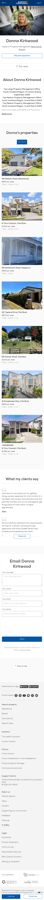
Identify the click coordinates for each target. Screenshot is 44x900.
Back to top (21, 666)
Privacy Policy (25, 650)
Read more (7, 114)
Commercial (7, 719)
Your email (6, 599)
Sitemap (5, 821)
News (4, 801)
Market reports (8, 796)
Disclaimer (6, 838)
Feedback (6, 816)
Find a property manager (13, 763)
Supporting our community (14, 811)
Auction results (8, 742)
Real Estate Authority (11, 852)
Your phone (6, 609)
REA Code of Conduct (11, 857)
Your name (6, 589)
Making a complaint (10, 862)
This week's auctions (11, 737)
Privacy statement (10, 842)
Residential (7, 709)
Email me (33, 896)
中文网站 (5, 825)
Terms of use (7, 847)
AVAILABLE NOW (8, 445)
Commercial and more (12, 768)
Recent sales (7, 723)
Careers (5, 806)
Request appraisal (22, 56)
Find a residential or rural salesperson (19, 759)
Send (22, 639)
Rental (5, 714)
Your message (7, 572)
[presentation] (20, 626)
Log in (39, 3)
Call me (11, 896)
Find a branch (8, 754)
